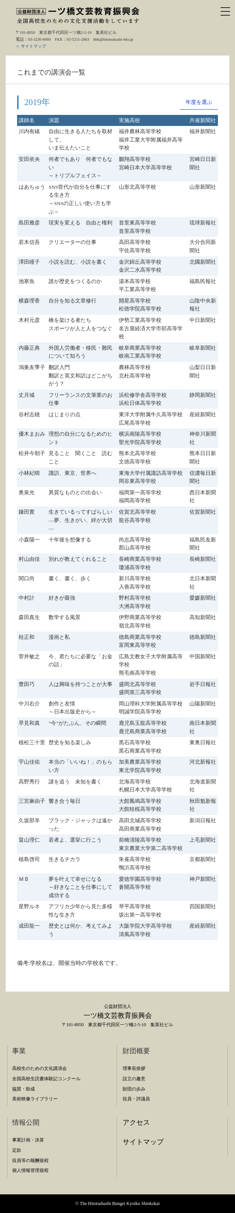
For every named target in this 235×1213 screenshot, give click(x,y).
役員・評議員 (136, 1099)
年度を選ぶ (199, 102)
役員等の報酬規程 (30, 1160)
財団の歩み (134, 1089)
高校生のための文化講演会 (39, 1068)
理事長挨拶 (134, 1068)
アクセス (136, 1122)
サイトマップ (143, 1142)
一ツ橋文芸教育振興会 (117, 1015)
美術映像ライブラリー (35, 1099)
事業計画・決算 (28, 1140)
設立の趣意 (134, 1078)
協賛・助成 (23, 1089)
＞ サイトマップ (31, 46)
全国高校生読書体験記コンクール (46, 1078)
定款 (16, 1150)
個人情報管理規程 (30, 1170)
